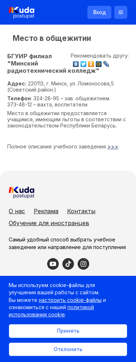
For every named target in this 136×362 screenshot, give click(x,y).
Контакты (81, 211)
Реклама (46, 211)
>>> (112, 146)
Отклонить (68, 349)
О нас (17, 211)
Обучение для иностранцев (49, 223)
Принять (68, 331)
